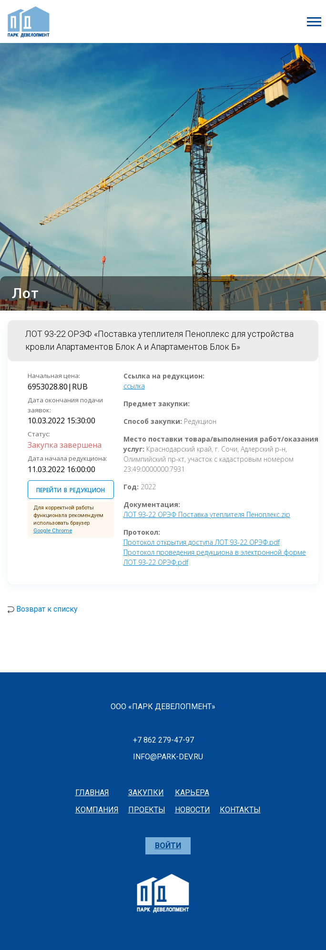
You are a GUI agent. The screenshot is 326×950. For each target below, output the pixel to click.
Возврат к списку (47, 609)
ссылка (134, 385)
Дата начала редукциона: (67, 458)
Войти (168, 845)
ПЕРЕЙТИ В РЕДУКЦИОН (70, 489)
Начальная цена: (54, 375)
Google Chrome (52, 531)
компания (97, 809)
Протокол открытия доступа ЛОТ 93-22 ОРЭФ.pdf (201, 542)
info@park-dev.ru (168, 756)
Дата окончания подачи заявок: (65, 405)
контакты (240, 809)
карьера (192, 792)
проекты (146, 809)
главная (92, 792)
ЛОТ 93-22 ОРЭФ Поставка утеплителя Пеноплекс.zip (206, 514)
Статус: (39, 434)
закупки (146, 792)
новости (192, 809)
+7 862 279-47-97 (163, 740)
